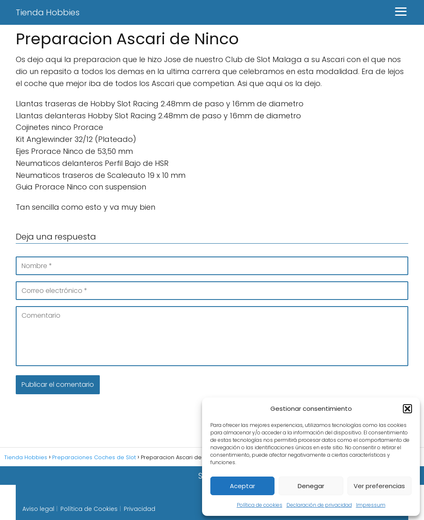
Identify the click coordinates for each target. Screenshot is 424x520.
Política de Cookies (89, 509)
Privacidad (139, 509)
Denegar (311, 486)
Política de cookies (259, 504)
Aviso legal (38, 509)
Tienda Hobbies (48, 12)
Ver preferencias (379, 486)
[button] (407, 409)
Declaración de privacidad (319, 504)
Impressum (370, 504)
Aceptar (242, 486)
